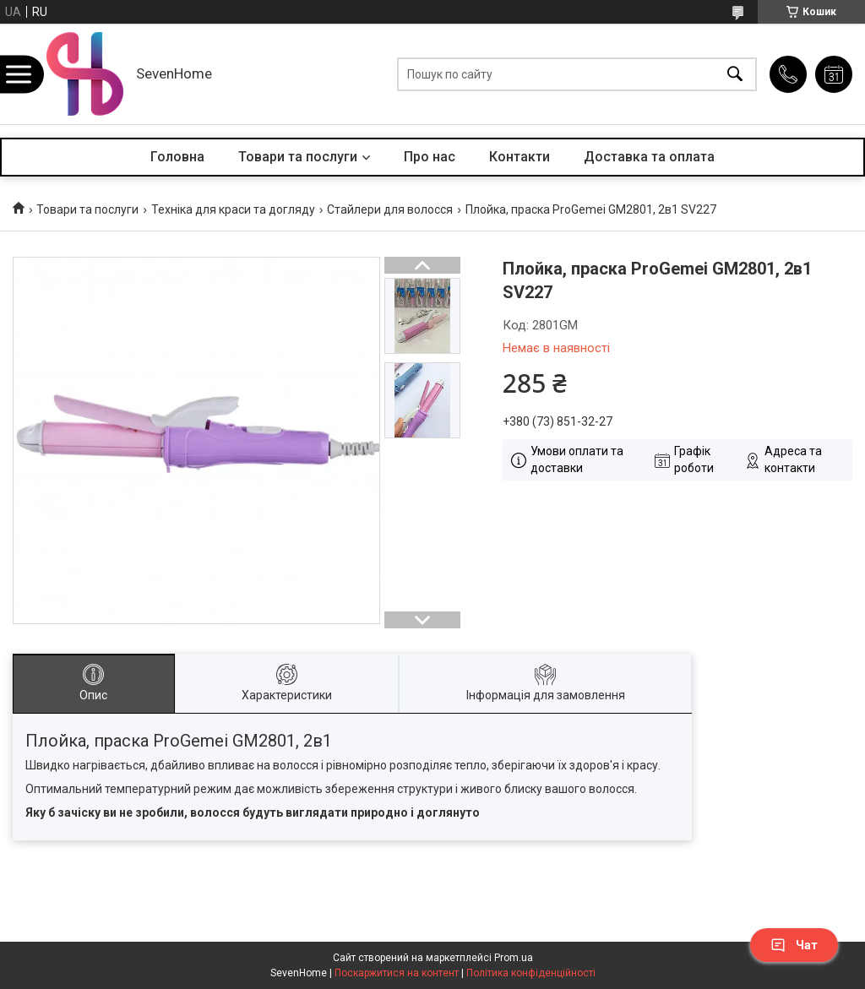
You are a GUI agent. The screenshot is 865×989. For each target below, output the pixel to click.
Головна (177, 157)
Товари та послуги (297, 157)
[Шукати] (735, 74)
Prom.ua (513, 958)
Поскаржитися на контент (397, 973)
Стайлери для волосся (390, 209)
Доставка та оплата (649, 157)
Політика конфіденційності (531, 973)
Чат (794, 945)
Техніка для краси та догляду (233, 209)
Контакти (519, 157)
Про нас (429, 157)
